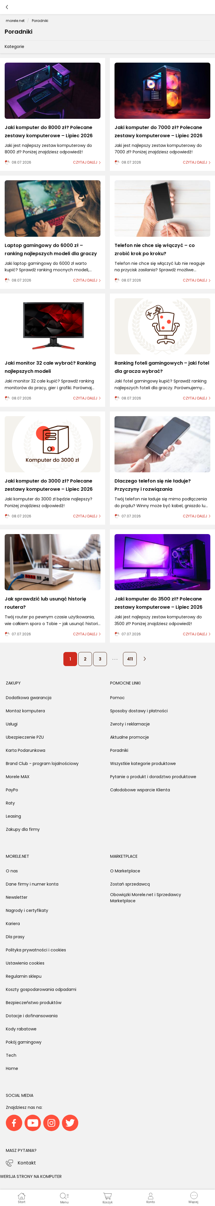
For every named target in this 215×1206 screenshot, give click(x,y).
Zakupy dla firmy (23, 829)
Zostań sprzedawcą (130, 884)
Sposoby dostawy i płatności (139, 711)
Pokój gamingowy (23, 1042)
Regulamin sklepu (23, 976)
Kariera (13, 924)
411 (130, 659)
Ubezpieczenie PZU (25, 737)
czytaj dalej (85, 162)
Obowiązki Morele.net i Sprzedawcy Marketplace (145, 898)
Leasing (13, 816)
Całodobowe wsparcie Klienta (140, 790)
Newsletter (16, 897)
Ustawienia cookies (25, 963)
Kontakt (27, 1162)
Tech (11, 1055)
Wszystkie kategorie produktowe (143, 763)
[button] (193, 1198)
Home (12, 1068)
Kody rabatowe (21, 1029)
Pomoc (117, 698)
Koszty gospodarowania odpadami (41, 989)
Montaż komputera (25, 711)
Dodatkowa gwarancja (28, 698)
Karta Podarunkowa (25, 750)
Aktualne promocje (129, 737)
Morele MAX (18, 777)
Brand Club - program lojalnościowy (42, 763)
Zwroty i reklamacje (130, 724)
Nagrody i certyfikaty (27, 910)
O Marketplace (125, 871)
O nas (12, 871)
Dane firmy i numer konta (32, 884)
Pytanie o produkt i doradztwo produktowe (153, 777)
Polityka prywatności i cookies (36, 950)
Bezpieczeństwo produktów (33, 1003)
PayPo (12, 790)
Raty (10, 803)
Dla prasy (15, 937)
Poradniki (119, 750)
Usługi (12, 724)
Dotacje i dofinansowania (32, 1016)
